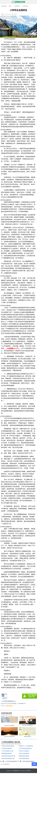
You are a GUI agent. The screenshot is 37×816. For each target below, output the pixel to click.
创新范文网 (16, 770)
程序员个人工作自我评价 (26, 746)
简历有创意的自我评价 (28, 761)
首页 (10, 6)
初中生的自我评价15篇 (8, 758)
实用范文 (17, 6)
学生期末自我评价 (7, 748)
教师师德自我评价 (7, 753)
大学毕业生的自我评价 (11, 761)
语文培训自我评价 (24, 758)
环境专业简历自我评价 (8, 746)
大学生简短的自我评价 (25, 748)
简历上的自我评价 (24, 753)
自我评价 (25, 6)
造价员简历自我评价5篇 (8, 756)
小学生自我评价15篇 (7, 751)
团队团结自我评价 (24, 756)
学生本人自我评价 (24, 751)
